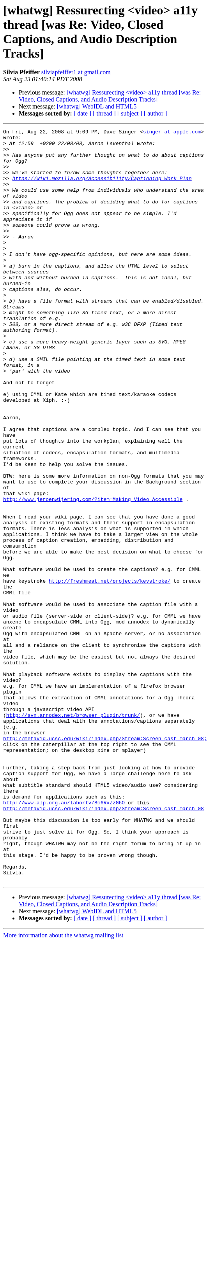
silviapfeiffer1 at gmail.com (76, 72)
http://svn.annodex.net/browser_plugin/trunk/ (73, 832)
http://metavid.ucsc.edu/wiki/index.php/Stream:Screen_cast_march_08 (103, 944)
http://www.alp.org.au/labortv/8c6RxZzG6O (64, 937)
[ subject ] (129, 113)
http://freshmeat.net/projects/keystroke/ (109, 671)
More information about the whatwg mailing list (63, 1085)
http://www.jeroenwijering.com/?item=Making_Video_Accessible (92, 573)
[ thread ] (104, 113)
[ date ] (82, 113)
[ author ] (155, 113)
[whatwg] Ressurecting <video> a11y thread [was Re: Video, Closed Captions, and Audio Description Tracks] (110, 96)
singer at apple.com (172, 132)
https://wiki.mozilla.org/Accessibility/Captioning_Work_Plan (101, 188)
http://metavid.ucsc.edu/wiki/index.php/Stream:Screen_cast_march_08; (105, 860)
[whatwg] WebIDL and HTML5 (96, 106)
